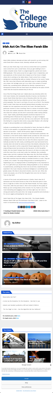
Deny (26, 382)
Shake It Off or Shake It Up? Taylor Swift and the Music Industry (25, 262)
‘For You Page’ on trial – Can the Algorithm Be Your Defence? (21, 309)
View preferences (26, 387)
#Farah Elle (22, 53)
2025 (5, 243)
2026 (5, 341)
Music (7, 43)
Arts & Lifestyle (11, 258)
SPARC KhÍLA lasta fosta (41, 211)
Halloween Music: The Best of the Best (21, 279)
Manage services (6, 374)
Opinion (21, 277)
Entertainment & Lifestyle (13, 243)
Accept (26, 378)
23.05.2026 (8, 346)
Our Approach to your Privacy (29, 390)
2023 (5, 258)
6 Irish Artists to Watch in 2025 (17, 246)
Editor (11, 51)
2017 (4, 43)
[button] (50, 365)
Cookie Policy (19, 390)
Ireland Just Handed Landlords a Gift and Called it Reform (21, 305)
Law (8, 341)
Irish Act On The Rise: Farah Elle (25, 46)
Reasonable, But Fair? (9, 297)
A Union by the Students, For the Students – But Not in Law (21, 301)
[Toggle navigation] (27, 34)
